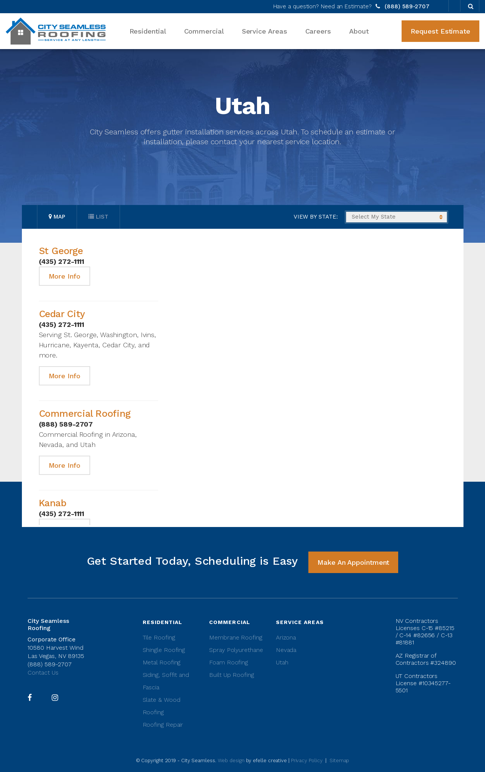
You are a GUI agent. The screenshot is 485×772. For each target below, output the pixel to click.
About (359, 31)
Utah (282, 662)
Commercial (204, 31)
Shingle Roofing (164, 649)
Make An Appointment (353, 562)
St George (61, 250)
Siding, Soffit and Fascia (166, 681)
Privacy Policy (307, 760)
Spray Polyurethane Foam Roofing (236, 656)
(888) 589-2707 (406, 6)
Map (57, 216)
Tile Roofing (159, 637)
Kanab (52, 503)
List (98, 216)
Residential (147, 31)
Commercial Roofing (85, 413)
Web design (231, 760)
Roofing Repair (163, 724)
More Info (64, 276)
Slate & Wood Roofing (161, 706)
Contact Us (43, 672)
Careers (318, 31)
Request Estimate (440, 31)
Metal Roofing (162, 662)
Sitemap (339, 760)
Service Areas (264, 31)
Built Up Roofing (231, 674)
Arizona (286, 637)
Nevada (286, 649)
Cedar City (62, 313)
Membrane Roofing (235, 637)
